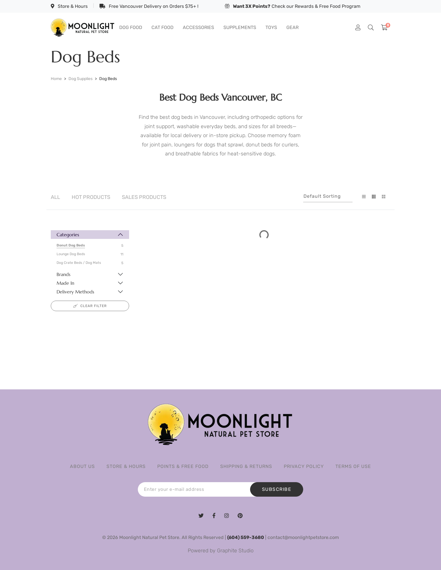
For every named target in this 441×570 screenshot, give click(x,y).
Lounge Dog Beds (71, 254)
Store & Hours (69, 6)
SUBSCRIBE (277, 489)
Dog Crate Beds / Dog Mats (79, 263)
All (55, 197)
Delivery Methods (75, 292)
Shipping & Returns (246, 466)
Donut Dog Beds (71, 245)
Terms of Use (353, 466)
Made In (65, 283)
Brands (64, 274)
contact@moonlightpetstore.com (303, 537)
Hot (91, 197)
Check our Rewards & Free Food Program (292, 6)
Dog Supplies (80, 78)
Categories (68, 234)
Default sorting (322, 196)
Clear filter (90, 306)
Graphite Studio (235, 550)
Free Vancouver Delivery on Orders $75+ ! (149, 6)
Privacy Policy (304, 466)
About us (82, 466)
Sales (144, 197)
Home (56, 78)
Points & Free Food (183, 466)
